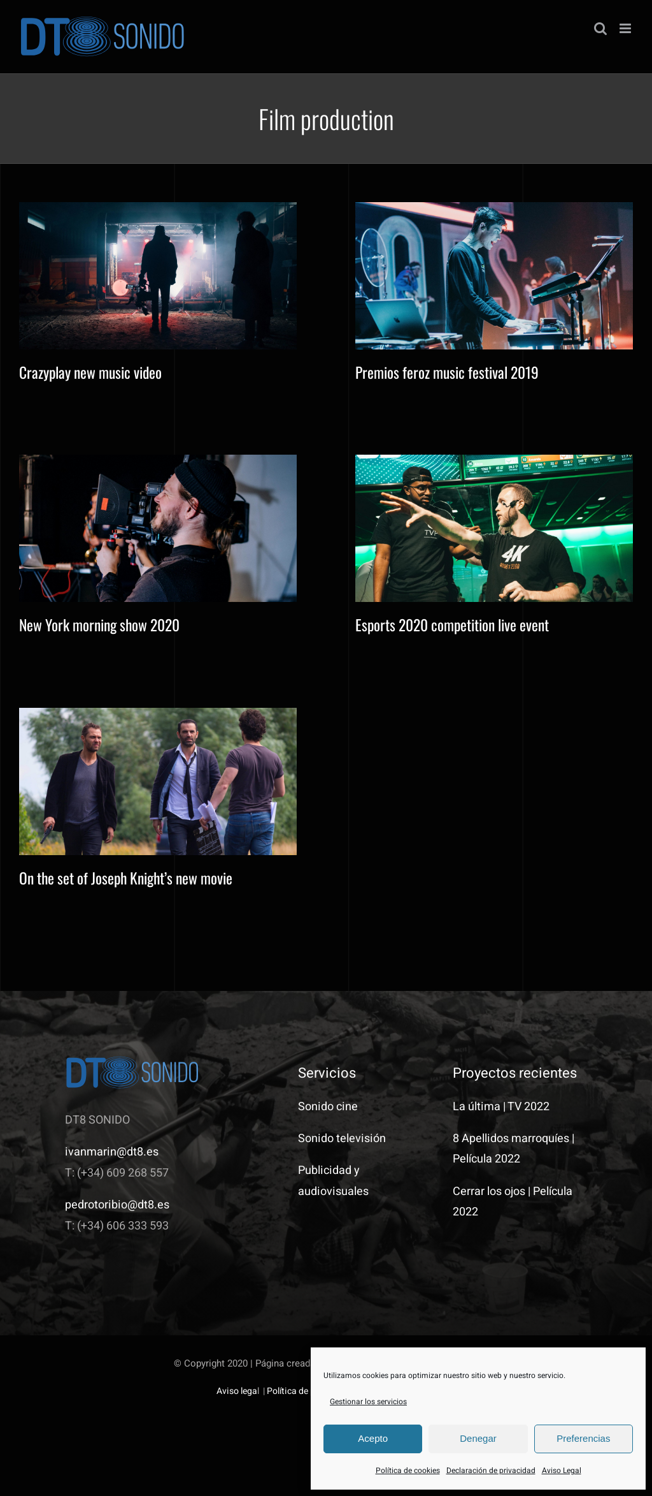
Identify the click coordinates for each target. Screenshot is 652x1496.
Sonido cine (328, 1106)
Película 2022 (486, 1159)
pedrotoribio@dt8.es (117, 1205)
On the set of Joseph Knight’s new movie (125, 878)
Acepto (373, 1438)
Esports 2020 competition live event (452, 624)
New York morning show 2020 (99, 624)
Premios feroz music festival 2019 (447, 372)
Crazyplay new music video (90, 372)
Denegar (478, 1438)
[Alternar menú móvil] (626, 28)
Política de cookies (408, 1470)
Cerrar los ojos (489, 1191)
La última (476, 1106)
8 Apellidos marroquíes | (513, 1138)
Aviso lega (236, 1391)
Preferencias (583, 1438)
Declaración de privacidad (490, 1470)
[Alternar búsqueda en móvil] (600, 28)
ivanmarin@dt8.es (112, 1152)
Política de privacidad (310, 1391)
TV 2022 (528, 1106)
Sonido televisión (342, 1138)
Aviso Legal (561, 1470)
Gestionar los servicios (368, 1401)
